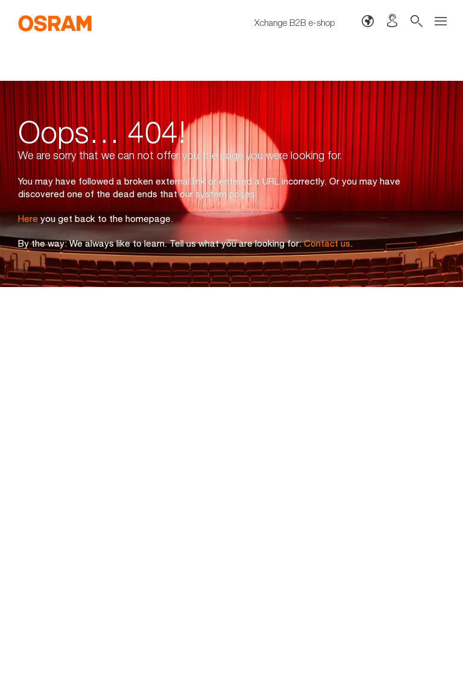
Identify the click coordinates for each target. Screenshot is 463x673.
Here (28, 218)
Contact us (327, 243)
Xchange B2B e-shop (294, 22)
